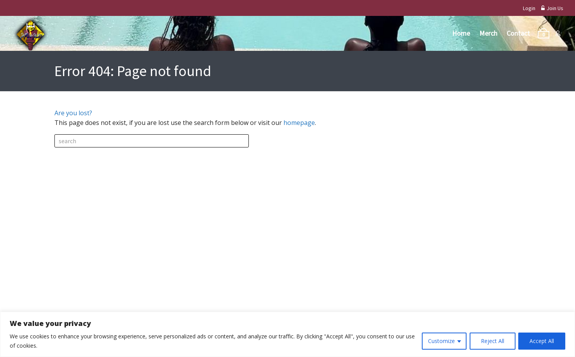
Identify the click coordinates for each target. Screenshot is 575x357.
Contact (518, 33)
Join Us (552, 8)
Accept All (542, 341)
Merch (488, 33)
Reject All (492, 341)
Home (461, 33)
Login (529, 8)
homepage (299, 122)
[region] (287, 334)
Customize (441, 341)
